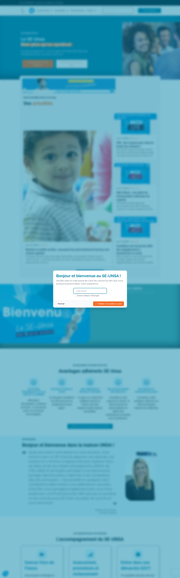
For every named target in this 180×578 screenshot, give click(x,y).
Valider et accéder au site (108, 304)
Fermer (61, 304)
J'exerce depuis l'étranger (86, 295)
